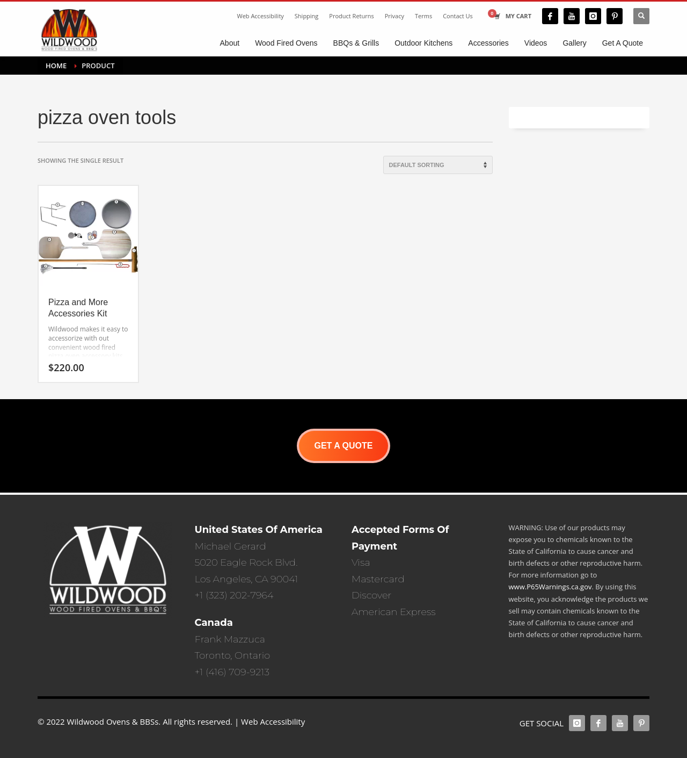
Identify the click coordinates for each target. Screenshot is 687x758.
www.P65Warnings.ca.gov (550, 586)
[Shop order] (438, 165)
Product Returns (351, 16)
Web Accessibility (260, 16)
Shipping (307, 16)
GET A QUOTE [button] (343, 445)
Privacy (394, 16)
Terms (423, 16)
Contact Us (458, 16)
